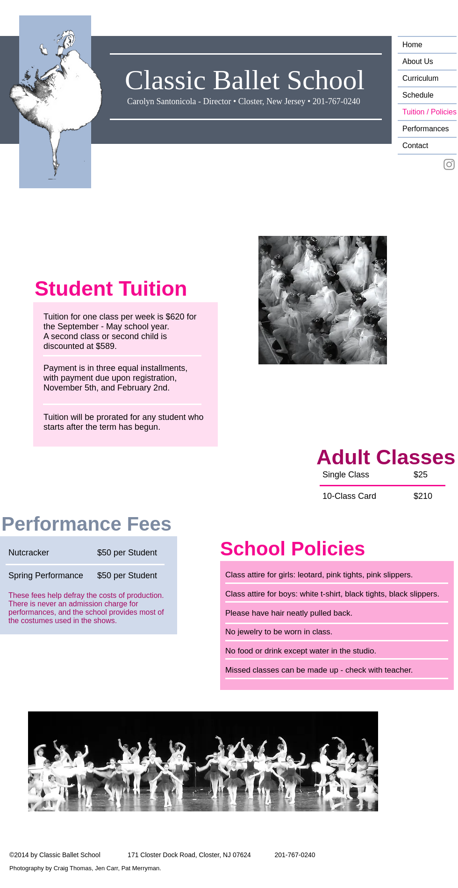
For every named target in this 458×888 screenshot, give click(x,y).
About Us (417, 61)
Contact (415, 145)
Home (412, 45)
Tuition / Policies (429, 112)
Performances (425, 129)
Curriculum (420, 78)
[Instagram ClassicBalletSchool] (449, 164)
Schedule (418, 95)
